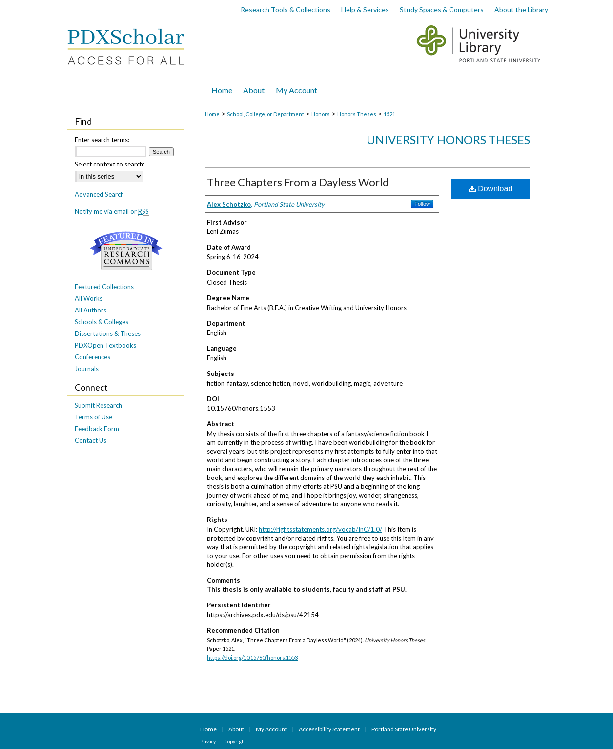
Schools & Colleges (101, 322)
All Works (88, 298)
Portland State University (403, 729)
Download (491, 189)
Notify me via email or (112, 211)
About (236, 729)
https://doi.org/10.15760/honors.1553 (252, 657)
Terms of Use (93, 417)
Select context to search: (109, 164)
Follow (422, 204)
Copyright (235, 741)
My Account (272, 729)
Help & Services (365, 9)
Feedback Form (97, 429)
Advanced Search (99, 194)
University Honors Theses (448, 139)
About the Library (521, 9)
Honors (320, 114)
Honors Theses (356, 114)
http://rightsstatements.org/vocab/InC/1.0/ (320, 529)
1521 (389, 114)
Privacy (208, 741)
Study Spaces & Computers (442, 9)
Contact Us (90, 440)
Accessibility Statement (330, 729)
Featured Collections (104, 287)
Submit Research (98, 405)
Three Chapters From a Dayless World (298, 181)
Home (212, 114)
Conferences (92, 357)
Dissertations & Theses (108, 333)
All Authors (90, 310)
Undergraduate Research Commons (126, 251)
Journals (87, 369)
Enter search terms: (102, 140)
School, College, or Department (265, 114)
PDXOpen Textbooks (105, 345)
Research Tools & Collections (285, 9)
